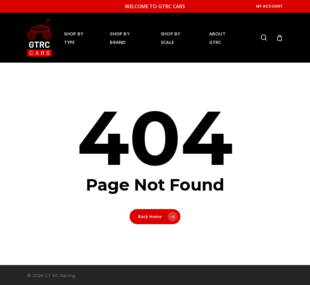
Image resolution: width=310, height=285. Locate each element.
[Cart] (279, 37)
